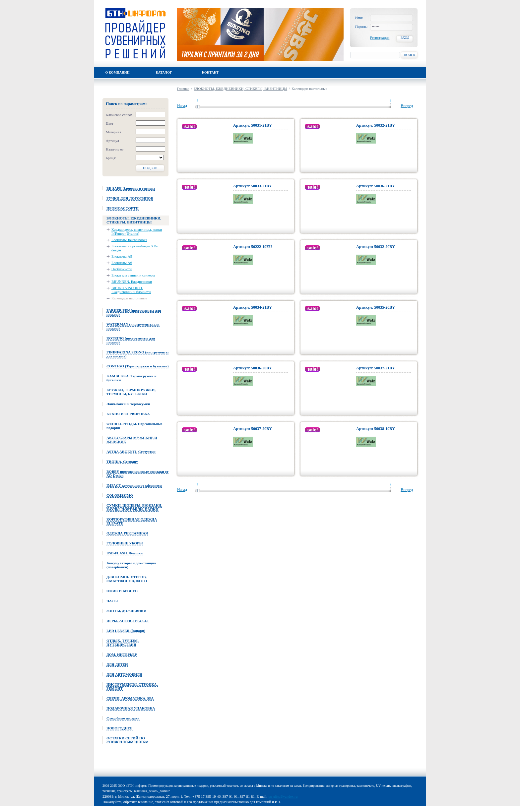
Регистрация (379, 37)
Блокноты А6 (121, 263)
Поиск (409, 55)
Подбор (150, 168)
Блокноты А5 (121, 256)
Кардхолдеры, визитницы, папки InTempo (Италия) (136, 231)
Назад (182, 105)
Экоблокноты (121, 269)
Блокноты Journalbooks (129, 240)
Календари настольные (129, 298)
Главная (183, 89)
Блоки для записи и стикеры (133, 275)
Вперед (407, 105)
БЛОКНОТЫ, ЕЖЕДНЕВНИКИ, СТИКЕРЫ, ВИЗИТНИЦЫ (240, 89)
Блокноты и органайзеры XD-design (134, 248)
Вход (405, 37)
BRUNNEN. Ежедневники (131, 281)
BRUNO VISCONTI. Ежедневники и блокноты (131, 290)
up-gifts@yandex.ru (282, 796)
